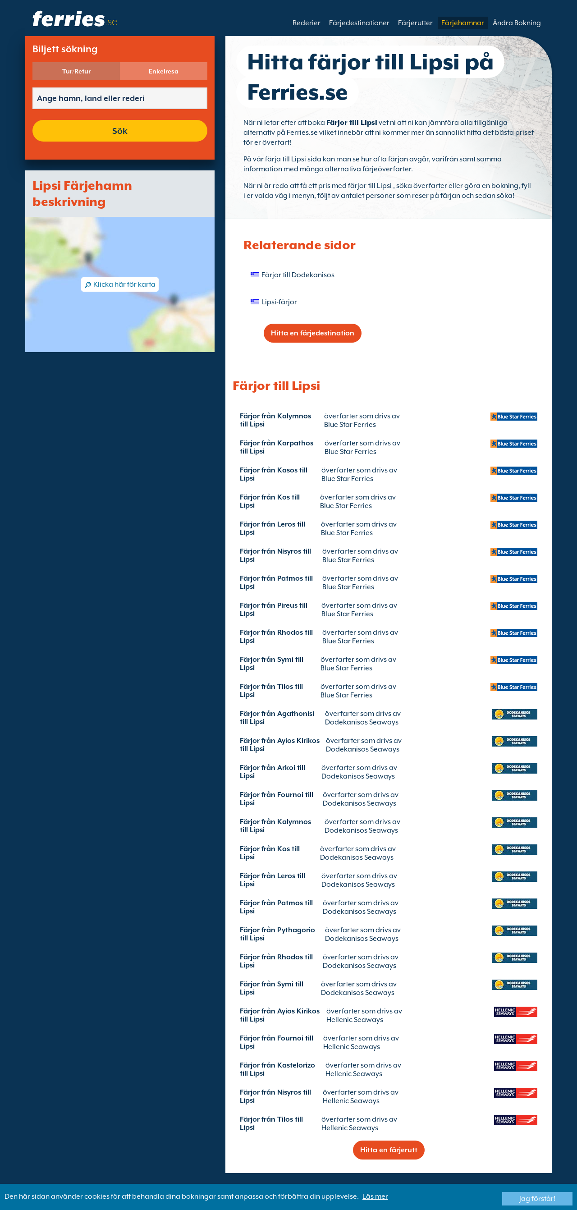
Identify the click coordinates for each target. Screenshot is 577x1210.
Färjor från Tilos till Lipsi (271, 691)
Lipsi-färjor (279, 302)
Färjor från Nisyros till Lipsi (275, 555)
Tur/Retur (76, 71)
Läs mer (375, 1196)
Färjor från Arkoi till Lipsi (272, 772)
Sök (120, 131)
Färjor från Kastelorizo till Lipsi (277, 1069)
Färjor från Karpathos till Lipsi (276, 447)
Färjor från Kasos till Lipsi (273, 474)
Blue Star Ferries (350, 425)
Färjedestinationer (359, 23)
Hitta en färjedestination (312, 333)
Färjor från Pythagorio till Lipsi (277, 934)
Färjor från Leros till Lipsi (272, 528)
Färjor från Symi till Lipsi (271, 663)
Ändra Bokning (517, 23)
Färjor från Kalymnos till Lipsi (275, 420)
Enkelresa (164, 71)
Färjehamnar (462, 23)
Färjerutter (415, 23)
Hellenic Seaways (354, 1020)
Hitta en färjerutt (388, 1150)
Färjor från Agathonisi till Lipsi (277, 718)
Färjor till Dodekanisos (297, 275)
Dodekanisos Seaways (361, 722)
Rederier (307, 23)
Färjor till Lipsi (351, 123)
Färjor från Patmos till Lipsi (276, 582)
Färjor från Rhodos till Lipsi (276, 636)
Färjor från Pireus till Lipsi (273, 609)
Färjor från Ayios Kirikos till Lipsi (280, 745)
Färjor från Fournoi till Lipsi (276, 799)
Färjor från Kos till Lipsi (270, 501)
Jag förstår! (537, 1199)
